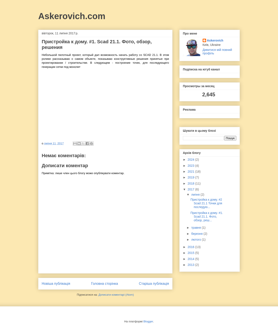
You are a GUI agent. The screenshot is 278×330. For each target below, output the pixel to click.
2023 (191, 165)
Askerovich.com (71, 16)
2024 (191, 159)
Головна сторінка (104, 283)
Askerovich (215, 40)
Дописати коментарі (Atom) (116, 294)
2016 (191, 247)
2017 (191, 189)
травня (196, 227)
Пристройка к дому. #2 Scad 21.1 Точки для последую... (206, 203)
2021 (191, 171)
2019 (191, 177)
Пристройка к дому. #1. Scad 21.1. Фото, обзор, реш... (206, 216)
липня (195, 194)
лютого (196, 239)
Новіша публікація (56, 283)
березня (197, 233)
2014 (191, 259)
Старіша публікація (154, 283)
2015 (191, 253)
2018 (191, 183)
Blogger (148, 321)
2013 (191, 265)
